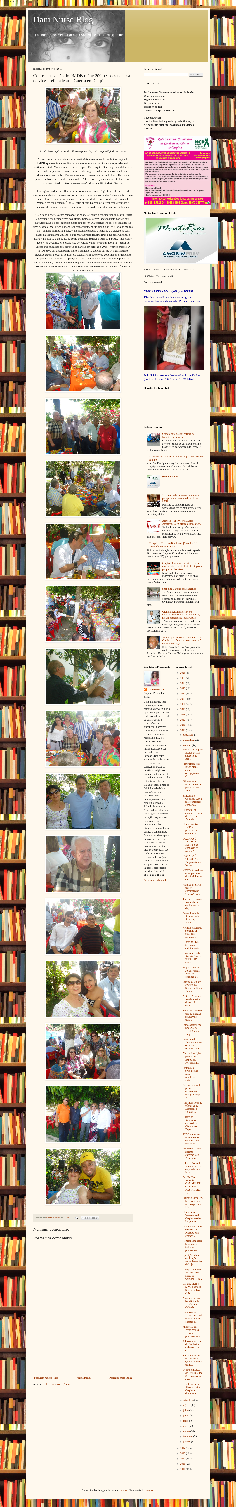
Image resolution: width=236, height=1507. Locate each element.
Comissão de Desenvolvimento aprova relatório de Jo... (192, 1044)
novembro (188, 740)
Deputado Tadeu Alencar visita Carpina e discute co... (191, 1389)
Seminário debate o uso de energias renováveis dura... (192, 1015)
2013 (183, 1453)
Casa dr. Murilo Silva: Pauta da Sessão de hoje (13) (192, 1288)
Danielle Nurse (156, 689)
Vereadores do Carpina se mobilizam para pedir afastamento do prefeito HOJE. (181, 498)
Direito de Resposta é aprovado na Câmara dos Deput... (190, 1123)
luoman (124, 1490)
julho (186, 1410)
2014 (183, 1448)
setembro (188, 1400)
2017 (183, 719)
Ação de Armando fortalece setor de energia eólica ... (192, 1001)
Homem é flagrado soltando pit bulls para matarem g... (192, 932)
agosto (187, 1405)
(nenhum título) (170, 476)
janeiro (187, 1441)
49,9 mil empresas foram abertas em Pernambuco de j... (192, 904)
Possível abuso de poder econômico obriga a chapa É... (192, 1091)
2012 (183, 1458)
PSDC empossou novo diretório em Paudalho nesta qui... (191, 1139)
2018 (183, 714)
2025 (183, 678)
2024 (183, 683)
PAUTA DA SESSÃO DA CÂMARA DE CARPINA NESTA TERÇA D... (192, 1185)
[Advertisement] (83, 1348)
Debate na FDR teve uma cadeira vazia (191, 945)
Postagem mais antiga (120, 1377)
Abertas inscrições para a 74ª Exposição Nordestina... (192, 1058)
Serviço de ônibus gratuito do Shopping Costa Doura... (192, 987)
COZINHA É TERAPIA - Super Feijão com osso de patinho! (190, 844)
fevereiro (188, 1436)
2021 (183, 699)
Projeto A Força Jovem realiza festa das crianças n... (191, 972)
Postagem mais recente (46, 1377)
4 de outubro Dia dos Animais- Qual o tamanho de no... (192, 1360)
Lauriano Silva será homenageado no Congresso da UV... (193, 1202)
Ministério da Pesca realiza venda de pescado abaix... (192, 1331)
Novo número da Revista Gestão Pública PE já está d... (192, 958)
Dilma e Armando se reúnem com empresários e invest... (192, 1168)
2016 (183, 725)
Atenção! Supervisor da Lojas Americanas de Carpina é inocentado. (181, 522)
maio (186, 1420)
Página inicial (84, 1377)
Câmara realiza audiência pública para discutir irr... (190, 829)
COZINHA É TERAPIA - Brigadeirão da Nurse (192, 861)
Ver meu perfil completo (156, 880)
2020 (183, 704)
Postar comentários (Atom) (56, 1384)
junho (186, 1415)
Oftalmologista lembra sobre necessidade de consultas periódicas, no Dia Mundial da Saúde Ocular (181, 614)
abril (186, 1426)
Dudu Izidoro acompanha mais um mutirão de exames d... (193, 1317)
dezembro (188, 734)
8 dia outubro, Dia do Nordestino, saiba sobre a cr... (192, 1346)
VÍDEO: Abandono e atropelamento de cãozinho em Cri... (193, 875)
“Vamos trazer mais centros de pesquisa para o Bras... (192, 786)
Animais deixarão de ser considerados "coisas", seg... (192, 889)
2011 (183, 1463)
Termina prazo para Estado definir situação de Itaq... (193, 754)
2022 (183, 693)
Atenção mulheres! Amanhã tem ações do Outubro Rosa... (192, 1274)
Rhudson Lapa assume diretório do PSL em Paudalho (192, 815)
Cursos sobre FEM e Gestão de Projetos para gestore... (192, 1231)
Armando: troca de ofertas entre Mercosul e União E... (192, 1107)
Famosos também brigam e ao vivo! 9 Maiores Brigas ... (192, 1030)
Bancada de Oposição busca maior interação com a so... (192, 800)
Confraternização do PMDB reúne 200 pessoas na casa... (192, 1374)
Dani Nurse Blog (63, 19)
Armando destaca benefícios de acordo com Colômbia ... (192, 1303)
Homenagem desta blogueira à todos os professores (192, 1245)
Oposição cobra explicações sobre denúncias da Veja (192, 1260)
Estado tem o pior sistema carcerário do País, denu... (192, 1153)
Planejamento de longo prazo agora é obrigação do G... (191, 770)
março (186, 1431)
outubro (187, 745)
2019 (183, 709)
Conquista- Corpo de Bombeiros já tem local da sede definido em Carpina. (173, 545)
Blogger (149, 1490)
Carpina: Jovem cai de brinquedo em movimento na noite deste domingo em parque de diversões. (182, 566)
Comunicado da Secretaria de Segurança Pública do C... (192, 918)
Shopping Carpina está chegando (179, 588)
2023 (183, 688)
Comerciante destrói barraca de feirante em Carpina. (178, 435)
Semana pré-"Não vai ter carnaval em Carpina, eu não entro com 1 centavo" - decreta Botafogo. (182, 640)
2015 (183, 730)
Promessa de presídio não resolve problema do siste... (190, 1074)
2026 (183, 672)
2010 (183, 1469)
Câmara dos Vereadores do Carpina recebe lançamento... (192, 1217)
